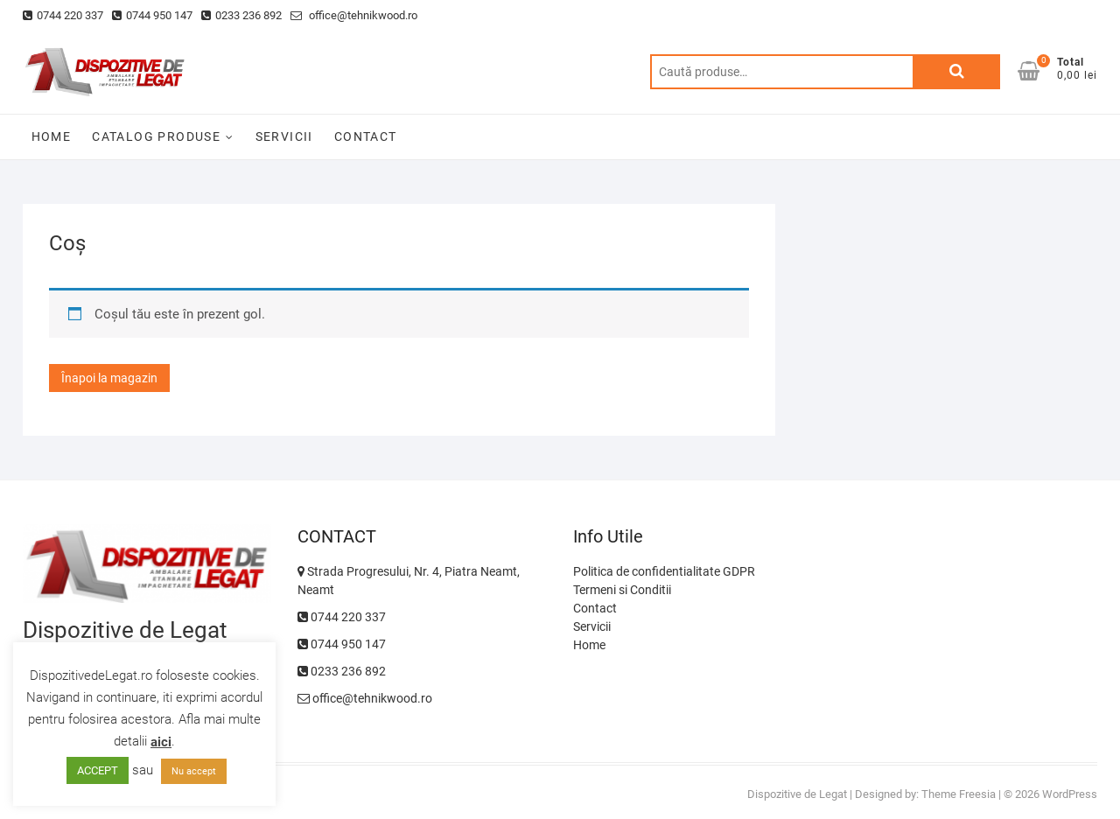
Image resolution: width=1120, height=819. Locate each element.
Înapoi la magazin (109, 378)
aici (161, 742)
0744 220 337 (63, 15)
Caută (956, 71)
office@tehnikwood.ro (353, 15)
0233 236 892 (241, 15)
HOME (52, 137)
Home (589, 645)
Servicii (592, 627)
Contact (595, 608)
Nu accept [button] (194, 771)
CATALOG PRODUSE (156, 137)
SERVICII (284, 137)
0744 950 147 (152, 15)
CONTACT (365, 137)
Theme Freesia (958, 794)
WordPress (1069, 794)
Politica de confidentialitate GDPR (664, 571)
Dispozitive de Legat (797, 794)
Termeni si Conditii (622, 590)
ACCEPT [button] (97, 770)
